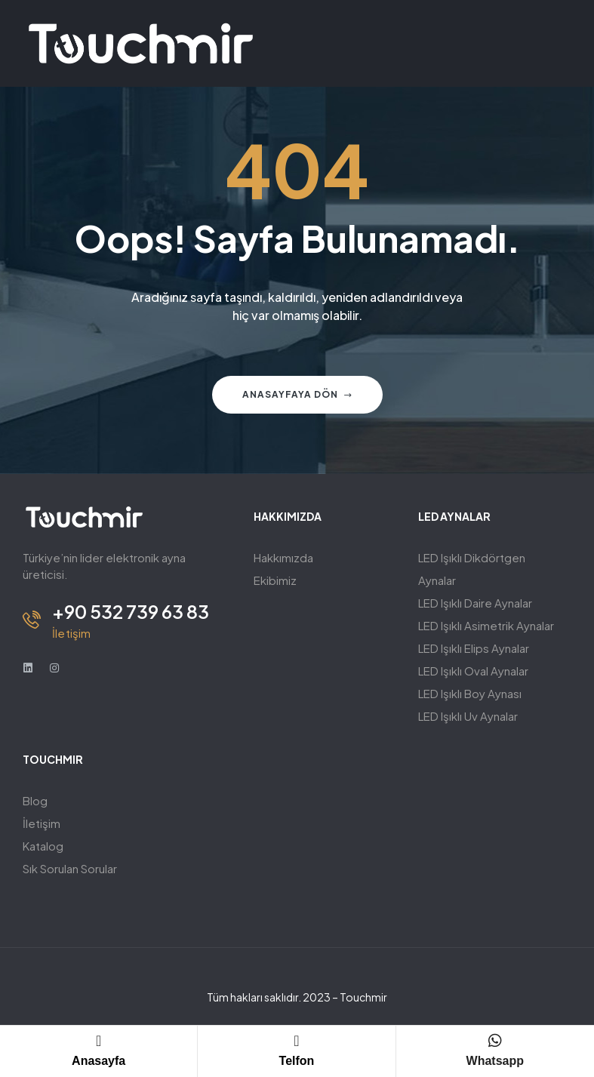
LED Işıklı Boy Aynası (470, 693)
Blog (35, 800)
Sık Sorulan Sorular (70, 868)
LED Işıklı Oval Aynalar (473, 670)
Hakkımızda (283, 557)
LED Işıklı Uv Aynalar (468, 716)
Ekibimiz (275, 580)
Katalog (43, 846)
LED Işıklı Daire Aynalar (475, 602)
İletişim (41, 823)
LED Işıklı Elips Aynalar (473, 648)
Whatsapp (495, 1060)
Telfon (297, 1060)
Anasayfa (98, 1060)
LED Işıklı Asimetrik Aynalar (486, 625)
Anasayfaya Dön (297, 394)
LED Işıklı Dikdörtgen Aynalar (471, 568)
